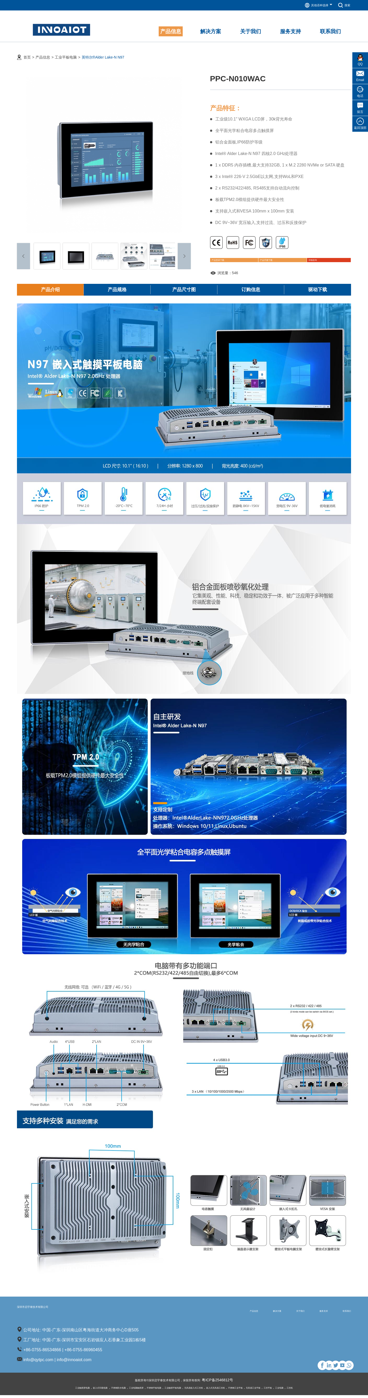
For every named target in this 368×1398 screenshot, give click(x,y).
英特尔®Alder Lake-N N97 (103, 52)
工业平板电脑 (66, 52)
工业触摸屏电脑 (41, 1390)
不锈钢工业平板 (258, 1390)
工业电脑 (319, 1390)
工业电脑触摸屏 (117, 1390)
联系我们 (341, 1313)
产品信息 (42, 52)
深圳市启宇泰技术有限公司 (54, 1312)
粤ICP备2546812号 (226, 1383)
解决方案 (240, 1313)
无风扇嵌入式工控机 (199, 1390)
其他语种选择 (314, 5)
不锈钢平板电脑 (142, 1390)
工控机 (333, 1390)
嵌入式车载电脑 (66, 1390)
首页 (27, 52)
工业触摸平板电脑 (168, 1390)
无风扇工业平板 (283, 1390)
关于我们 (274, 1313)
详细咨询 (305, 259)
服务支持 (308, 1313)
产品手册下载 (270, 259)
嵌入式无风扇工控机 (230, 1390)
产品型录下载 (229, 259)
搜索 (343, 5)
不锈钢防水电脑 (92, 1390)
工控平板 (303, 1390)
